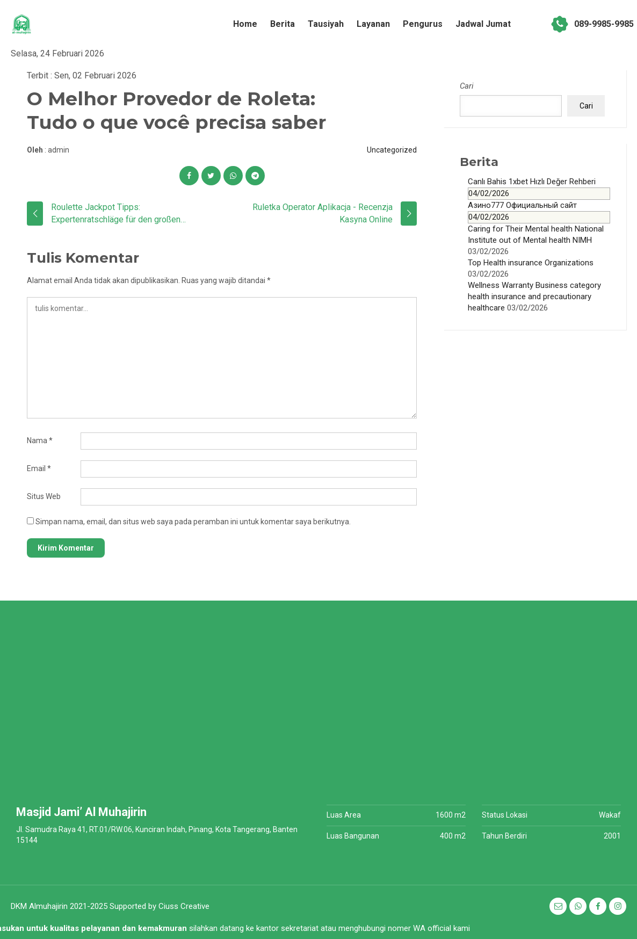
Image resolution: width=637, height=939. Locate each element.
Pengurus (423, 24)
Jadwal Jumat (483, 24)
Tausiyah (326, 24)
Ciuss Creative (183, 906)
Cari (467, 86)
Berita (282, 24)
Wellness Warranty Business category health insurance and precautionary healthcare (534, 296)
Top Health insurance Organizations (530, 263)
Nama (40, 440)
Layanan (373, 24)
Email (39, 468)
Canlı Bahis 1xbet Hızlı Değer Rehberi (539, 188)
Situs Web (44, 496)
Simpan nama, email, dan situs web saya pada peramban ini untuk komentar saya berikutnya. (193, 521)
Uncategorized (392, 150)
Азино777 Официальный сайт (539, 211)
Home (245, 24)
